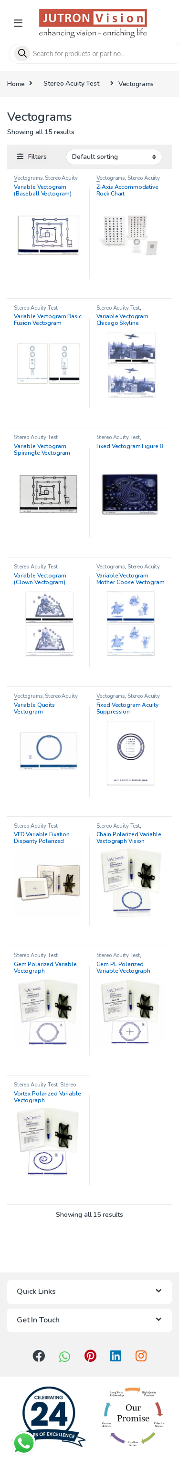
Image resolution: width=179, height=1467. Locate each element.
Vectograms (28, 178)
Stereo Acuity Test (71, 83)
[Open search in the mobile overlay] (89, 53)
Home (15, 83)
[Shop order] (114, 157)
